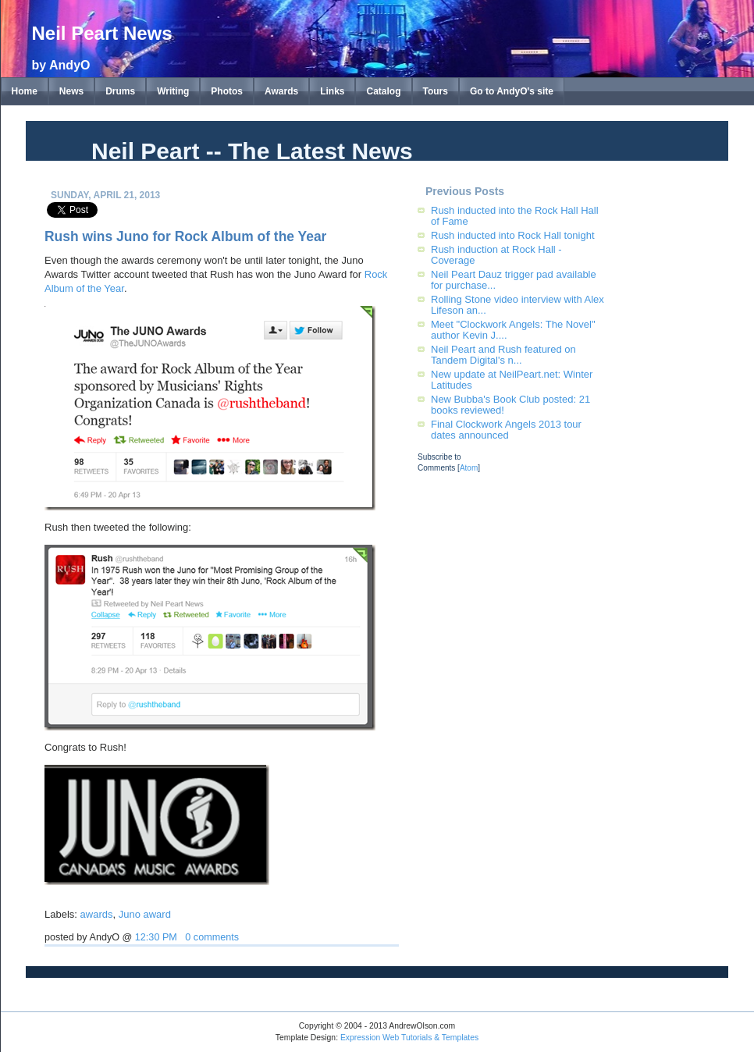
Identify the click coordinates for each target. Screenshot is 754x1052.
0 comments (212, 937)
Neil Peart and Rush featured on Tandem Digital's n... (503, 354)
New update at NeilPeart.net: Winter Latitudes (511, 379)
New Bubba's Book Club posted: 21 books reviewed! (510, 404)
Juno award (145, 914)
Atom (469, 468)
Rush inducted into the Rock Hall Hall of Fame (515, 215)
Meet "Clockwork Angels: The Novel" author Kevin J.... (513, 329)
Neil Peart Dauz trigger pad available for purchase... (513, 279)
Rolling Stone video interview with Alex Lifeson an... (517, 304)
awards (96, 914)
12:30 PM (156, 937)
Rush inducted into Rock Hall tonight (513, 235)
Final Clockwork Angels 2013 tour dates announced (506, 429)
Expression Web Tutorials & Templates (409, 1037)
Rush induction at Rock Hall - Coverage (496, 254)
